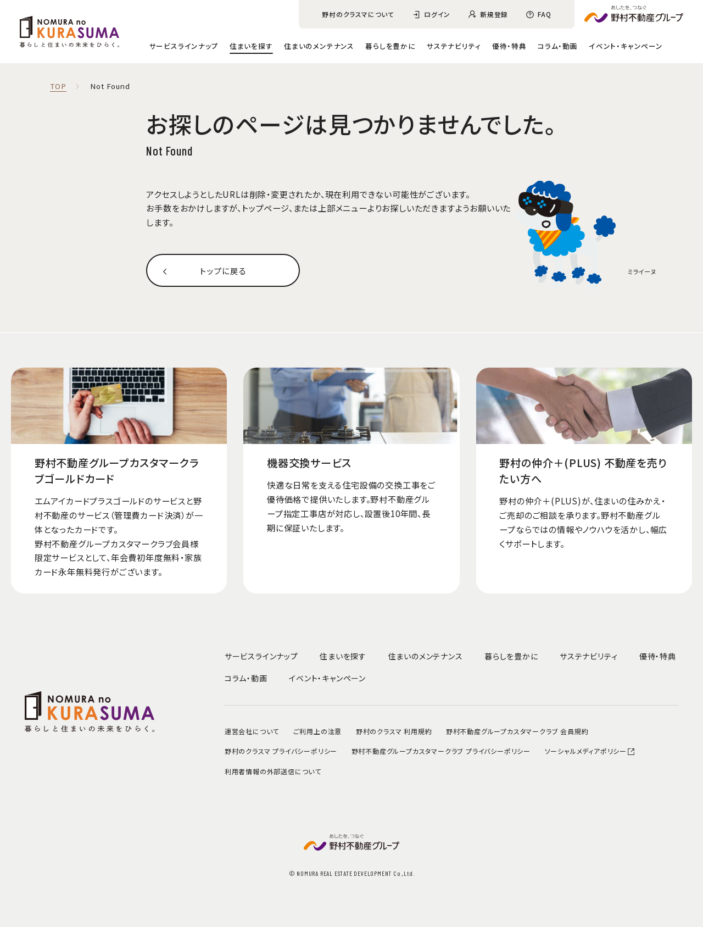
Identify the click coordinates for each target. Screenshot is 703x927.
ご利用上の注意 (317, 731)
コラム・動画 (558, 46)
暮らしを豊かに (390, 46)
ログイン (437, 14)
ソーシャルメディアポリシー (590, 751)
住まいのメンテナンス (319, 46)
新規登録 (494, 14)
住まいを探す (251, 46)
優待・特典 (509, 46)
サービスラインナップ (184, 46)
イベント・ (626, 46)
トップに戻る (223, 270)
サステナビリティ (454, 46)
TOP (58, 86)
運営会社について (252, 731)
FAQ (544, 14)
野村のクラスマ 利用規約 (394, 731)
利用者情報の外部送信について (273, 771)
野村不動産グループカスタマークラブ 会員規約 (517, 731)
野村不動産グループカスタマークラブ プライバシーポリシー (441, 751)
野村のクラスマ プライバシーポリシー (281, 751)
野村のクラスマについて (358, 14)
